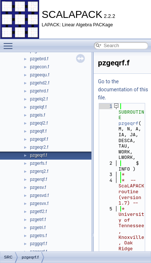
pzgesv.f (38, 187)
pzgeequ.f (39, 74)
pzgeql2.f (39, 123)
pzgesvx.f (39, 203)
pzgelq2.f (39, 99)
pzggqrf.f (38, 243)
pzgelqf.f (38, 107)
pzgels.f (37, 115)
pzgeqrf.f (38, 155)
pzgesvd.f (39, 195)
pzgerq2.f (39, 171)
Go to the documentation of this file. (123, 89)
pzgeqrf (128, 123)
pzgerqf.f (38, 179)
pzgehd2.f (39, 82)
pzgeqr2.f (39, 147)
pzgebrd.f (39, 58)
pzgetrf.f (38, 219)
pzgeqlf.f (38, 131)
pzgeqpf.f (39, 139)
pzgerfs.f (38, 163)
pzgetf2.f (38, 211)
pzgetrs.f (38, 235)
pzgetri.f (38, 227)
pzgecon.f (39, 66)
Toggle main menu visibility (10, 42)
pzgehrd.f (39, 91)
